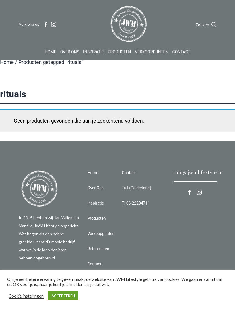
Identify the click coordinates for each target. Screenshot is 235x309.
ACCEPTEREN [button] (63, 296)
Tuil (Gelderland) (136, 188)
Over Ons (69, 52)
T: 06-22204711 (136, 203)
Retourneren (98, 248)
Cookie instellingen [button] (26, 296)
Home (50, 52)
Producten (119, 52)
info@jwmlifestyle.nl (198, 172)
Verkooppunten (151, 52)
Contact (181, 52)
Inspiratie (93, 52)
